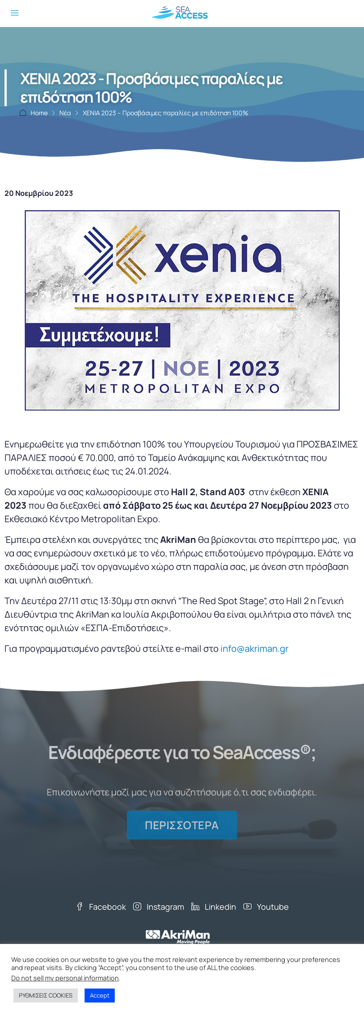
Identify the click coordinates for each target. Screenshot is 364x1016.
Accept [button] (99, 995)
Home (39, 112)
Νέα (65, 112)
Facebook (101, 906)
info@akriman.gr (254, 648)
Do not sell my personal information (65, 977)
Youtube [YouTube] (266, 906)
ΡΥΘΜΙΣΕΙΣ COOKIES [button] (45, 995)
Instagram (158, 906)
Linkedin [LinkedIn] (213, 906)
